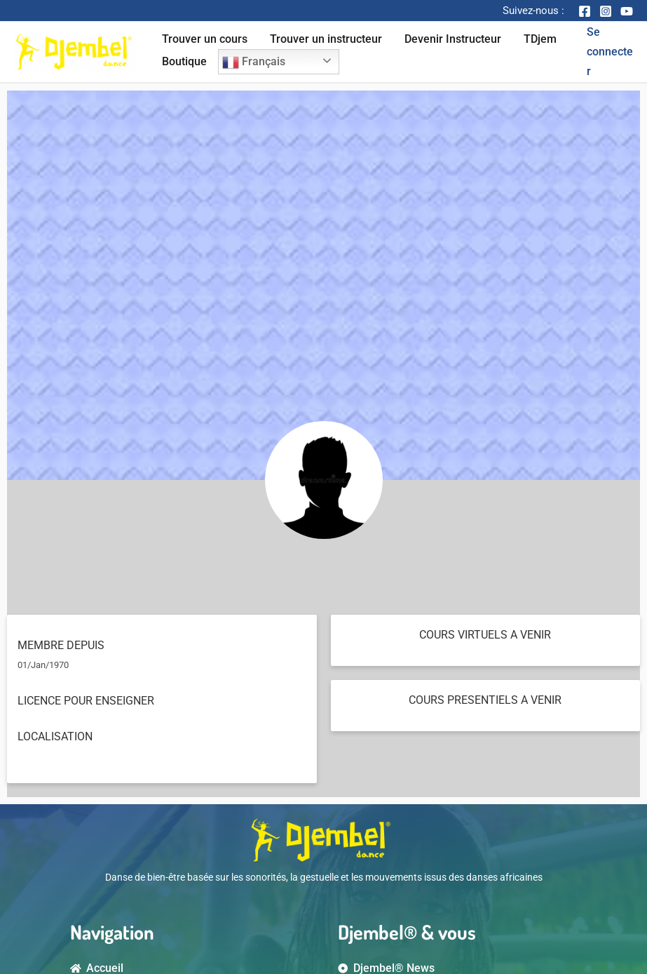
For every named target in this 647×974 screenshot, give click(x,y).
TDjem (540, 39)
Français (253, 62)
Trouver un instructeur (326, 39)
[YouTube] (626, 11)
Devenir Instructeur (452, 39)
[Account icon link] (610, 51)
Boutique (184, 61)
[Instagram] (605, 11)
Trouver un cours (204, 39)
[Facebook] (584, 11)
